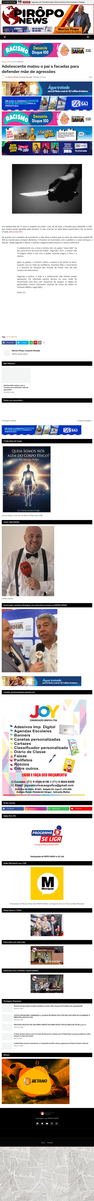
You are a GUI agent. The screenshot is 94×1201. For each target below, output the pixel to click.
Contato (50, 1143)
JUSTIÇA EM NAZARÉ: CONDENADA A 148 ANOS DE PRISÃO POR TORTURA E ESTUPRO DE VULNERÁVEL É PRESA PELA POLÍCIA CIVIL (52, 1016)
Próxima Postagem (84, 421)
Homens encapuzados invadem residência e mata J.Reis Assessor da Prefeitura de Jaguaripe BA (48, 1006)
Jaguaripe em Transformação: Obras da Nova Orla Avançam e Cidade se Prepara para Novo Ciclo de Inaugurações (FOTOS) (58, 2)
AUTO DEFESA (18, 62)
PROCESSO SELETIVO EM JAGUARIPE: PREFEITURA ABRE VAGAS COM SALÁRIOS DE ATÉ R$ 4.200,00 (50, 1025)
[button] (87, 2)
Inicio (43, 1143)
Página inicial (6, 62)
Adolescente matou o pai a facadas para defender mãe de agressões (16, 387)
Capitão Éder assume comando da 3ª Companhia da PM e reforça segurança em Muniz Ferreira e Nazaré (51, 1043)
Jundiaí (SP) (17, 231)
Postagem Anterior (9, 421)
